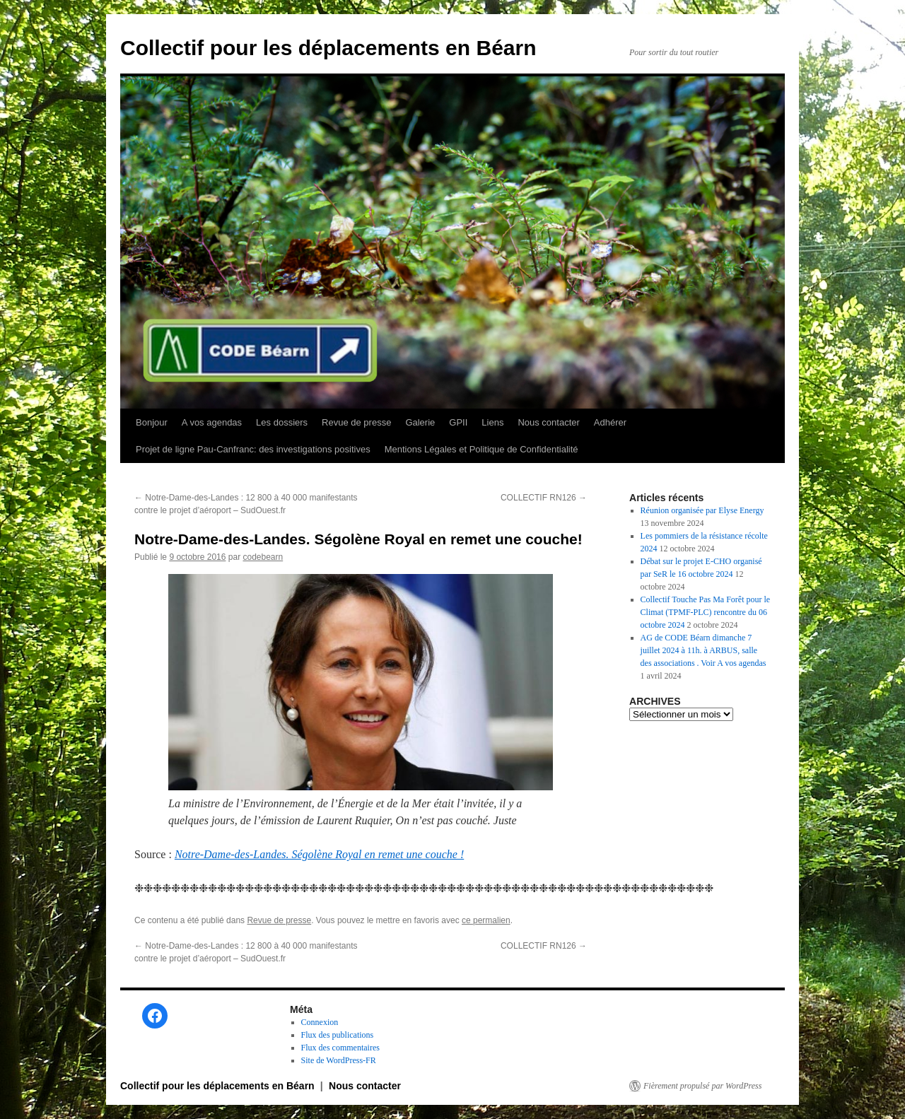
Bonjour (152, 422)
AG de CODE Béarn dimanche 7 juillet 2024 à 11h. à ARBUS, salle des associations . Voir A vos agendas (703, 650)
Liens (492, 422)
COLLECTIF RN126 (544, 498)
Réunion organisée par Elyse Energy (702, 510)
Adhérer (610, 422)
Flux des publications (337, 1035)
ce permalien (486, 920)
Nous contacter (548, 422)
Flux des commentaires (340, 1048)
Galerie (420, 422)
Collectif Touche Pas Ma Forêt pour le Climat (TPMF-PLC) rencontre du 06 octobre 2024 (706, 612)
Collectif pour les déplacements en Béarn (328, 47)
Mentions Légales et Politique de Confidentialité (481, 449)
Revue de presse (356, 422)
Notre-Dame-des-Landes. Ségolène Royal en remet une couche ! (319, 854)
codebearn (263, 557)
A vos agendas (212, 422)
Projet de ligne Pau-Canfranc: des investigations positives (253, 449)
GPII (458, 422)
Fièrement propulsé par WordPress (702, 1086)
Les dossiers (282, 422)
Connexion (320, 1022)
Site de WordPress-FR (338, 1060)
